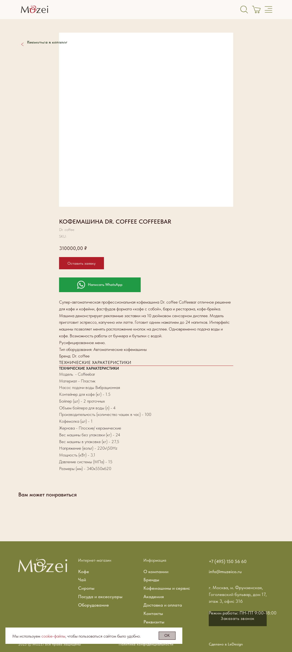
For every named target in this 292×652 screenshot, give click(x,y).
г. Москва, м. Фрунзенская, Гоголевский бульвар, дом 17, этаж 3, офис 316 (238, 594)
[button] (238, 618)
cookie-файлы (53, 636)
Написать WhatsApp (105, 284)
